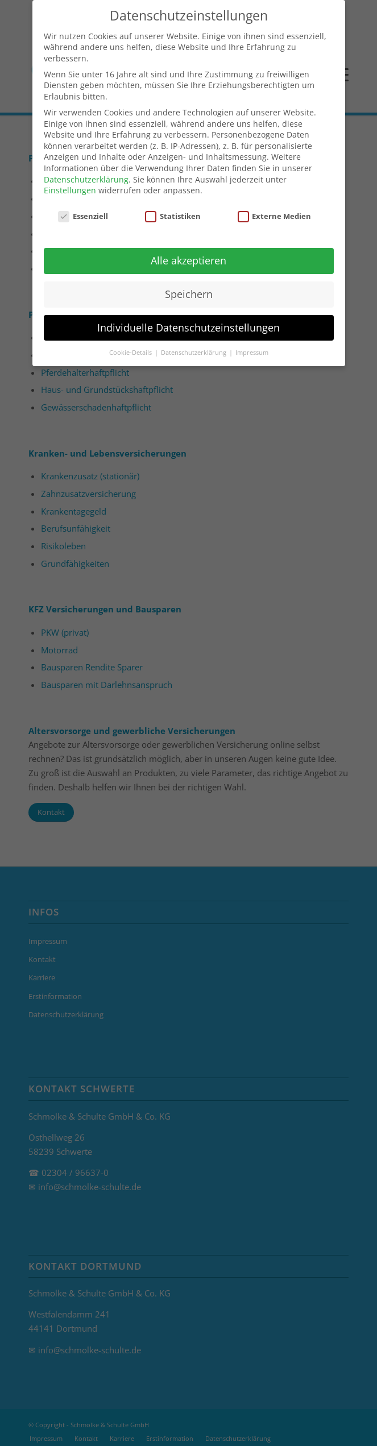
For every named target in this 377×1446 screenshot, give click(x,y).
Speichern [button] (189, 286)
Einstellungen (70, 182)
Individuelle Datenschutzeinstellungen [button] (188, 320)
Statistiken (173, 209)
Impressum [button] (251, 345)
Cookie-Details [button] (131, 345)
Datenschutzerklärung (86, 172)
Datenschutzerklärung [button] (194, 345)
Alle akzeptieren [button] (188, 253)
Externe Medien (275, 209)
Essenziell (83, 209)
